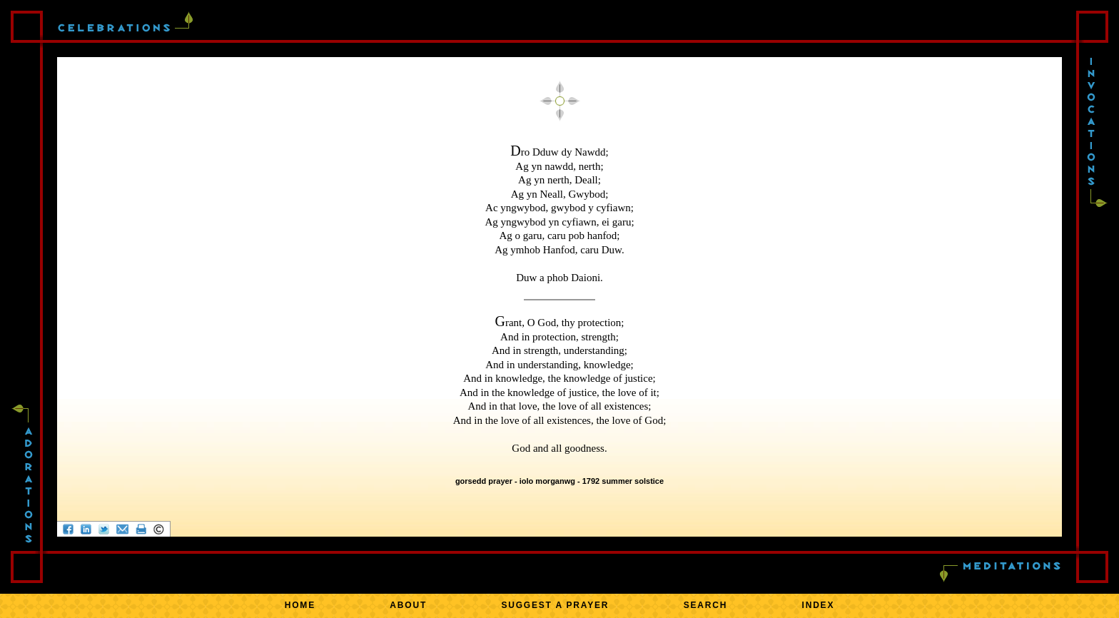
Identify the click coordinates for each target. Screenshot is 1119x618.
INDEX (818, 605)
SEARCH (705, 605)
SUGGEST (555, 605)
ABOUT (408, 605)
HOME (300, 605)
